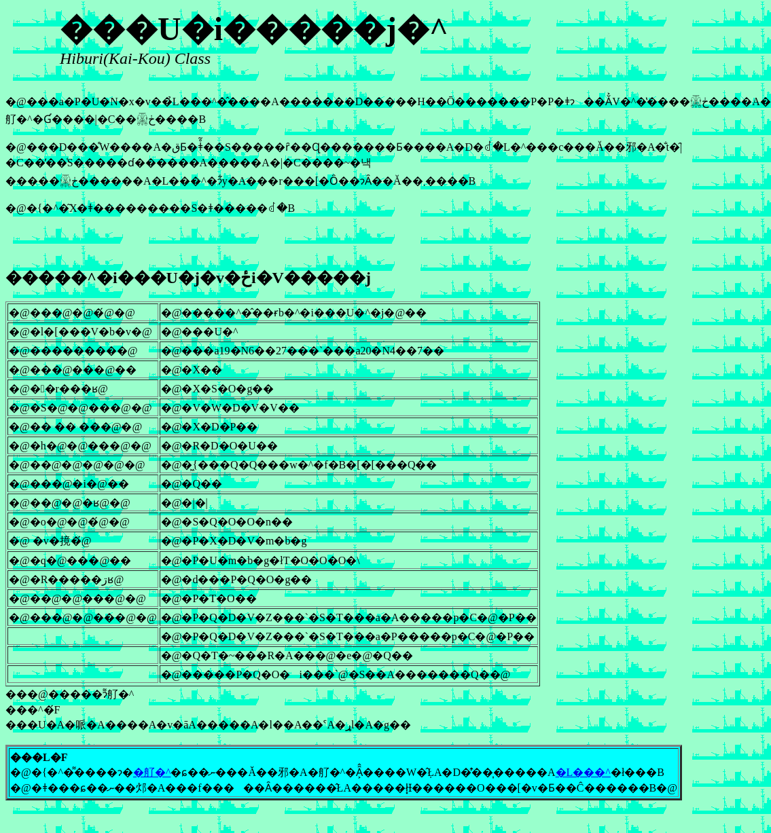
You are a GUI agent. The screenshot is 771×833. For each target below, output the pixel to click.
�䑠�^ (152, 772)
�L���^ (583, 772)
